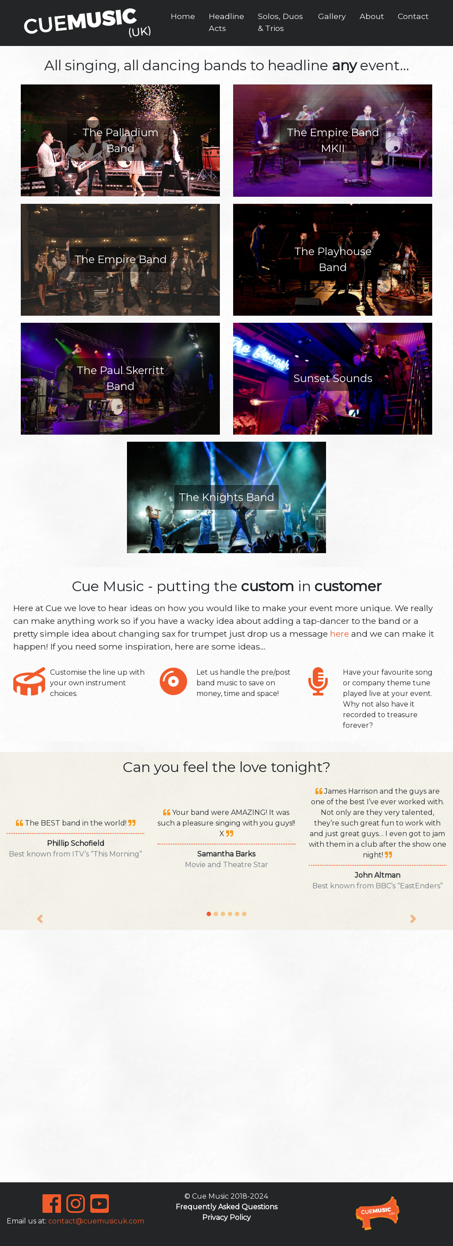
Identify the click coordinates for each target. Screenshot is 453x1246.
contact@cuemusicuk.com (96, 1221)
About (372, 16)
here (339, 633)
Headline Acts (226, 21)
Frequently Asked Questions (226, 1207)
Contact (413, 16)
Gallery (332, 16)
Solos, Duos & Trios (280, 21)
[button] (40, 854)
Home (183, 16)
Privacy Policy (226, 1217)
